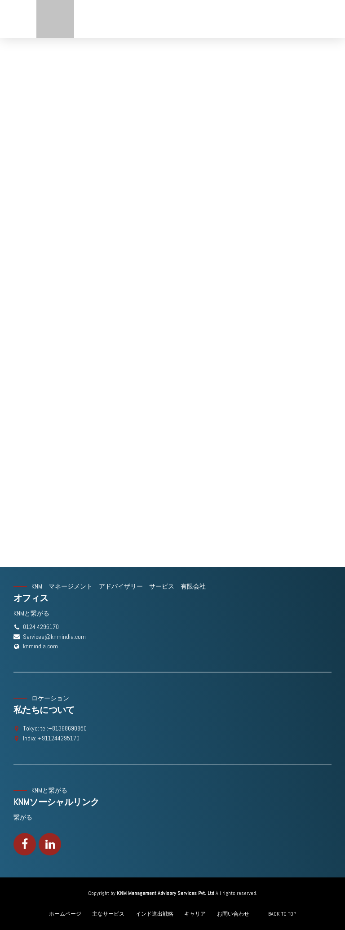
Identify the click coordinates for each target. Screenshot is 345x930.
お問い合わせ (233, 913)
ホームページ (65, 913)
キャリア (195, 913)
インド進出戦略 (154, 913)
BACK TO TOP (282, 913)
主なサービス (108, 913)
